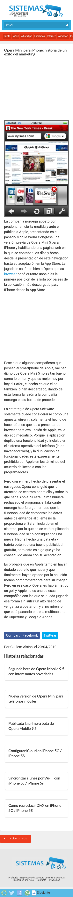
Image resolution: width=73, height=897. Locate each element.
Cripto (7, 36)
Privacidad (54, 880)
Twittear (50, 635)
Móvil (16, 36)
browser (10, 274)
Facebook (39, 36)
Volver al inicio (15, 838)
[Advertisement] (33, 87)
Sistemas (36, 10)
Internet (51, 36)
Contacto (41, 880)
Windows (63, 36)
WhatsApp (26, 36)
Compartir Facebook (22, 635)
